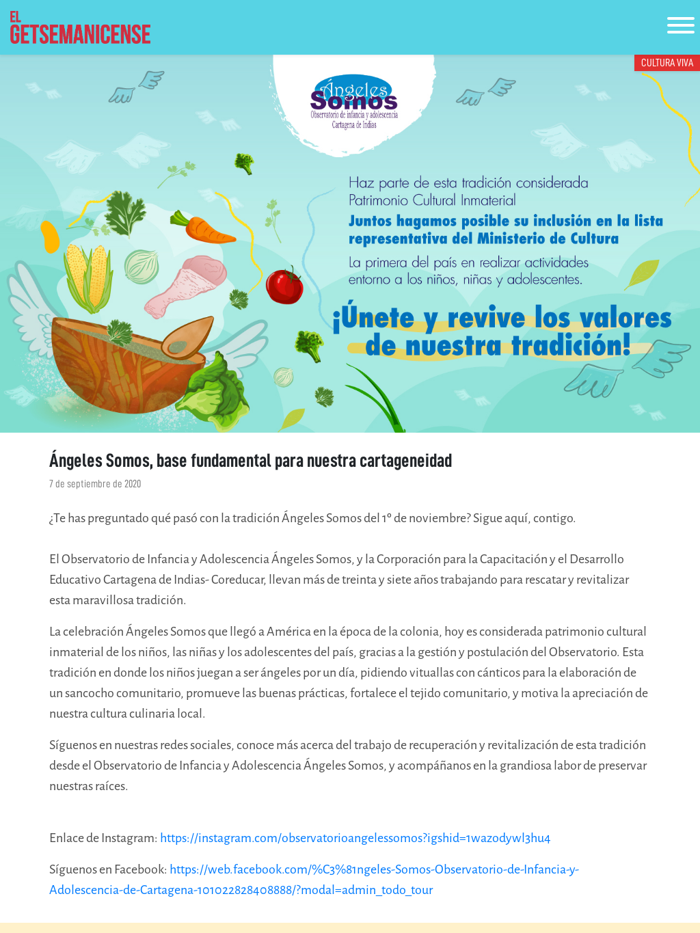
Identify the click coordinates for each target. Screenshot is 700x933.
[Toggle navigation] (681, 28)
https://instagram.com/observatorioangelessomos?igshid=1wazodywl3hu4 (355, 838)
